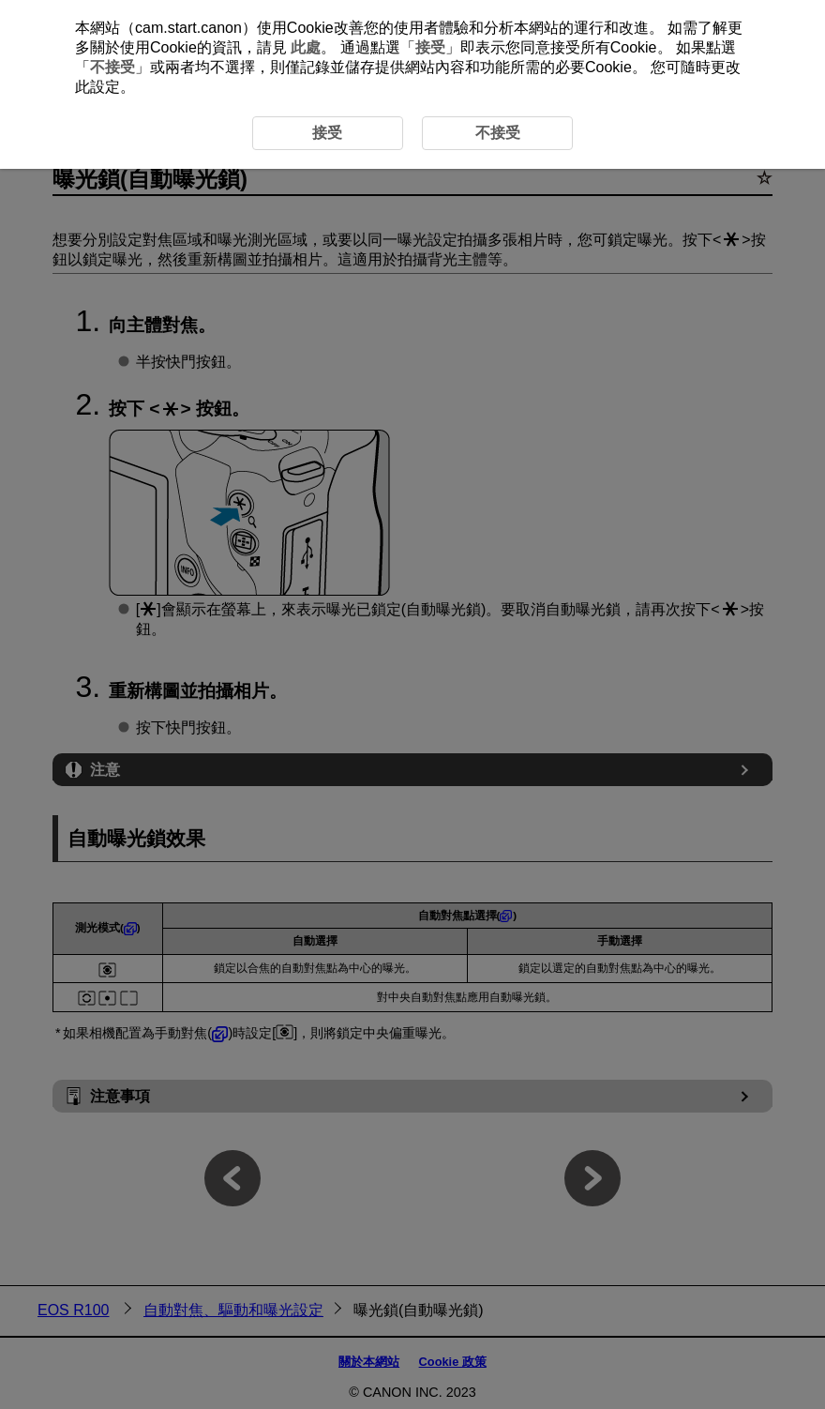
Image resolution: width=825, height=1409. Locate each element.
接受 (430, 47)
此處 (306, 47)
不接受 (112, 67)
